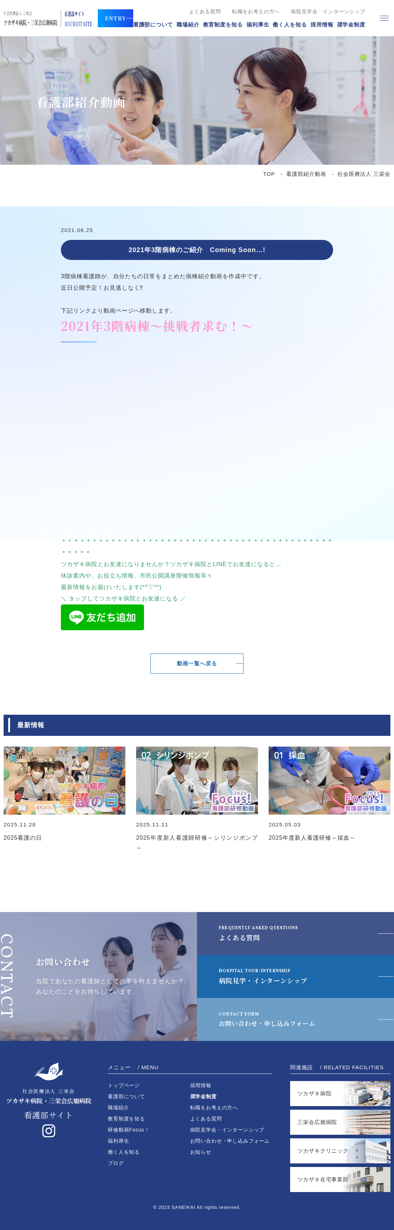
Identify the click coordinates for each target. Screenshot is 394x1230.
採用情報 (322, 24)
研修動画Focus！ (129, 1130)
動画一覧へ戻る (197, 663)
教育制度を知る (223, 24)
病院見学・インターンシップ (270, 976)
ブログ (116, 1163)
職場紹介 (188, 24)
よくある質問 (205, 11)
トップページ (124, 1085)
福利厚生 (257, 24)
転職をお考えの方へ (256, 11)
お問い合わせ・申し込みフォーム (278, 1018)
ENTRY (115, 18)
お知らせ (200, 1152)
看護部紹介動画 (306, 174)
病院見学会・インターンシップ (328, 11)
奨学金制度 (351, 24)
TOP (269, 174)
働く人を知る (290, 24)
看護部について (153, 24)
